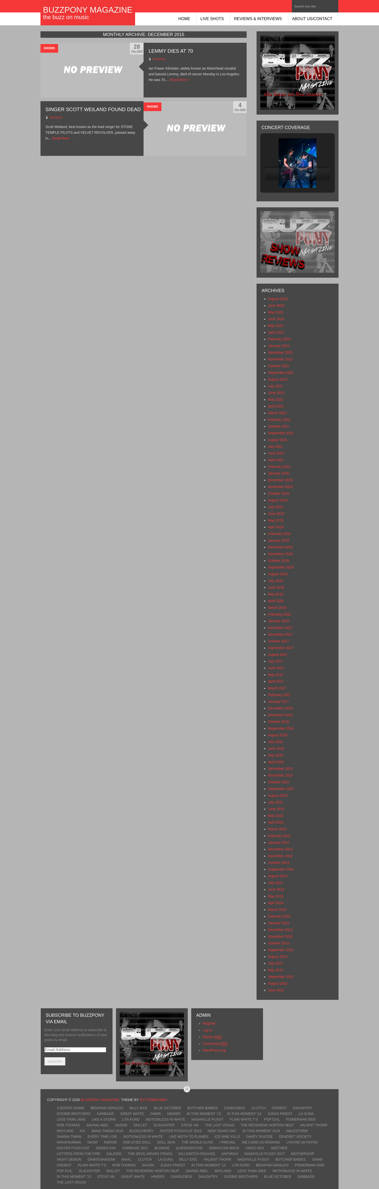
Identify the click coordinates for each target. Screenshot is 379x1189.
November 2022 (280, 359)
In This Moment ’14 (244, 1114)
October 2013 (278, 943)
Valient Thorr (313, 1125)
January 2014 (278, 923)
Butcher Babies (202, 1108)
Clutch (259, 1108)
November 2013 (280, 936)
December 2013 (280, 930)
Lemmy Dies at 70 (171, 51)
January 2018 (278, 621)
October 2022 (278, 366)
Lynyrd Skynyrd (302, 1142)
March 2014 (277, 910)
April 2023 (276, 332)
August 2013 (278, 957)
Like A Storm (104, 1119)
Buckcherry (141, 1131)
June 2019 (276, 514)
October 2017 (278, 641)
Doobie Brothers (73, 1114)
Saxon (121, 1125)
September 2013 (281, 950)
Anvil (126, 1159)
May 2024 (275, 312)
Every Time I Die (102, 1137)
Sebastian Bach (224, 1148)
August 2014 (278, 876)
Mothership (302, 1154)
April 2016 (276, 762)
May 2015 (275, 816)
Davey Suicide (259, 1137)
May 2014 (275, 896)
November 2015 (280, 775)
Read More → (180, 80)
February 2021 (279, 467)
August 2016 (278, 735)
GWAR (155, 1114)
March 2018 (277, 608)
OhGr (92, 1142)
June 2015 (276, 809)
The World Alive (197, 1142)
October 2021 (278, 426)
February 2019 (279, 534)
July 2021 (275, 446)
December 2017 (280, 628)
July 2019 (275, 507)
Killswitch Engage (197, 1154)
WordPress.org (214, 1050)
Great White (132, 1114)
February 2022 (279, 420)
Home (184, 19)
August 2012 (278, 983)
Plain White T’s (243, 1119)
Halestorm (297, 1131)
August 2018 (278, 574)
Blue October (167, 1108)
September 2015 (281, 789)
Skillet (140, 1125)
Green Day (106, 1148)
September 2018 (281, 567)
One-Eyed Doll (137, 1142)
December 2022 (280, 352)
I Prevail (227, 1142)
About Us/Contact (312, 19)
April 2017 (276, 681)
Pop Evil (272, 1119)
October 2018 (278, 561)
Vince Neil (255, 1148)
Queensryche (189, 1148)
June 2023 (276, 319)
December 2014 (280, 849)
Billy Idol (138, 1108)
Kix (82, 1131)
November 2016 (280, 715)
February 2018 (279, 614)
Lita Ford (131, 1119)
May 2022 (275, 399)
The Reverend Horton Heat (267, 1125)
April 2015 (276, 822)
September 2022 (281, 373)
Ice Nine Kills (227, 1137)
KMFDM (110, 1142)
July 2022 (275, 386)
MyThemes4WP (153, 1100)
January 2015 (278, 842)
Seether (279, 1148)
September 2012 (281, 977)
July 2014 (275, 883)
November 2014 (280, 856)
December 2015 (280, 769)
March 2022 (277, 413)
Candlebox (234, 1108)
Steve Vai (190, 1125)
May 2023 (275, 326)
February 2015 (279, 836)
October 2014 (278, 863)
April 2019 (276, 527)
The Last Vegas (219, 1125)
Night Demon (69, 1159)
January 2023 (278, 346)
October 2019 (278, 493)
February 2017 (279, 695)
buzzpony (159, 59)
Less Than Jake (71, 1119)
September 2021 (281, 433)
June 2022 (276, 393)
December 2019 (280, 480)
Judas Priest (279, 1114)
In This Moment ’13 (204, 1114)
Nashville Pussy (207, 1119)
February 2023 (279, 339)
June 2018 (276, 587)
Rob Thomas (68, 1125)
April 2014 (276, 903)
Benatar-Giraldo (107, 1108)
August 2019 (278, 500)
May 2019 (275, 520)
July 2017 (275, 661)
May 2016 (275, 755)
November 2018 (280, 554)
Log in (207, 1030)
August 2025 (278, 299)
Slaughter (164, 1125)
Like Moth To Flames (188, 1137)
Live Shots (212, 19)
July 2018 (275, 581)
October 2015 (278, 782)
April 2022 (276, 406)
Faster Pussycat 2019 (181, 1131)
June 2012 (276, 990)
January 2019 (278, 540)
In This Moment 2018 (261, 1131)
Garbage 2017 (135, 1148)
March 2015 (277, 829)
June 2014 (276, 889)
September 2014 (281, 869)
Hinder (174, 1114)
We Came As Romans (261, 1142)
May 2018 (275, 594)
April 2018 (276, 601)
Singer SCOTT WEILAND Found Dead (93, 109)
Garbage (105, 1114)
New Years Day (222, 1131)
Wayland (65, 1131)
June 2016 (276, 748)
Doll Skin (166, 1142)
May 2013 (275, 970)
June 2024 (276, 306)
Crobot (279, 1108)
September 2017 (281, 648)
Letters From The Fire (78, 1154)
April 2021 (276, 460)
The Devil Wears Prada (150, 1154)
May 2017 (275, 675)
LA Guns (306, 1114)
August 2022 (278, 379)
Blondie (162, 1148)
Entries (212, 1037)
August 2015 (278, 795)
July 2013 (275, 963)
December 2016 (280, 708)
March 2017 (277, 688)
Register (209, 1023)
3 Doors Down (70, 1108)
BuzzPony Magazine (88, 9)
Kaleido (114, 1154)
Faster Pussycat (73, 1148)
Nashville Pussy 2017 (264, 1154)
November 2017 (280, 634)
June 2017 (276, 668)
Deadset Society (295, 1137)
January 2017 (278, 702)
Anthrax (230, 1154)
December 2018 (280, 547)
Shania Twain (69, 1137)
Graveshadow (101, 1159)
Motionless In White (165, 1119)
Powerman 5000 (301, 1119)
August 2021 (278, 440)
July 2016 (275, 742)
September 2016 (281, 728)
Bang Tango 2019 (107, 1131)
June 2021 (276, 453)
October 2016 (278, 722)
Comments (215, 1044)
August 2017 (278, 655)
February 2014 (279, 916)
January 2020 (278, 473)
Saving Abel (97, 1125)
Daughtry (302, 1108)
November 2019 (280, 487)
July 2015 (275, 802)
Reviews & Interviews (258, 19)
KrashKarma (69, 1142)
